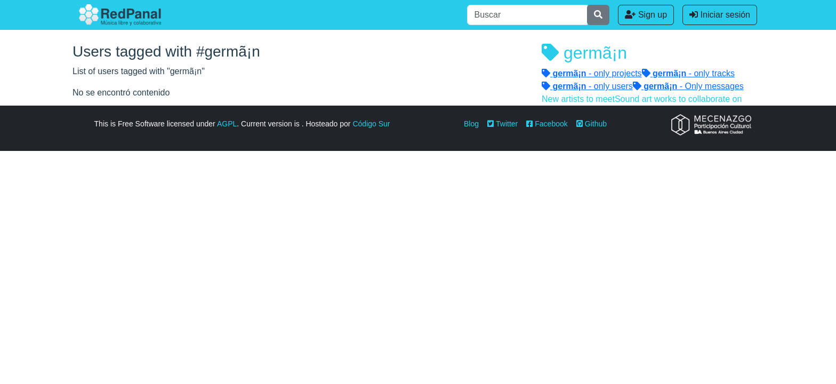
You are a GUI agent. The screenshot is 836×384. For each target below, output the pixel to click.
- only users (587, 86)
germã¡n (584, 52)
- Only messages (688, 86)
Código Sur (371, 123)
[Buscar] (527, 15)
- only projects (592, 73)
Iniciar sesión (719, 14)
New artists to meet (578, 98)
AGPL (227, 123)
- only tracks (688, 73)
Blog (471, 123)
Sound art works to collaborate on (678, 98)
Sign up (646, 14)
